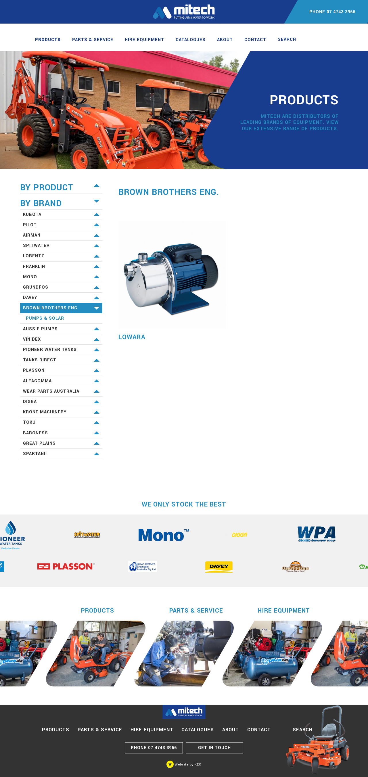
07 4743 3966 (154, 748)
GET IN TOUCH (214, 748)
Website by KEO (184, 764)
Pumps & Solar (45, 318)
